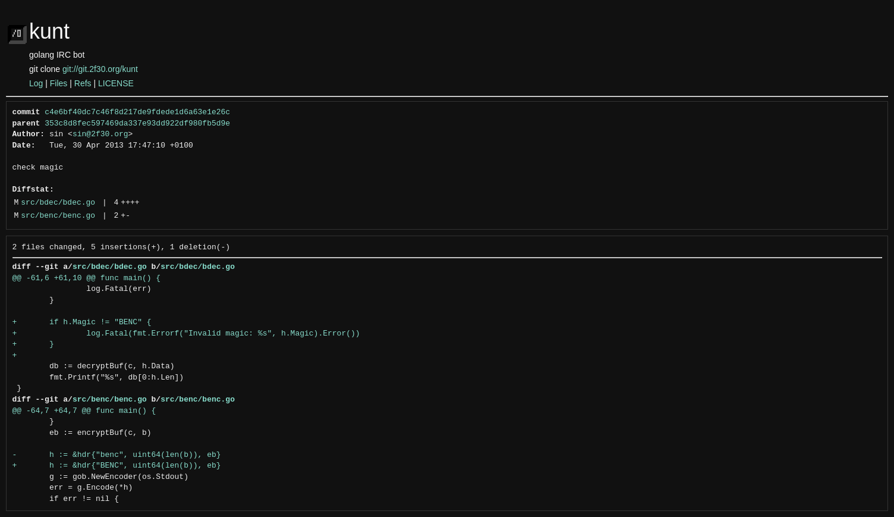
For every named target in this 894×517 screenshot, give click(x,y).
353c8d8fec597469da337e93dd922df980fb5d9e (137, 123)
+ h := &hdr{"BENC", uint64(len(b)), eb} (116, 465)
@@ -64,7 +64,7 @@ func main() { (84, 411)
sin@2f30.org (100, 134)
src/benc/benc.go (58, 216)
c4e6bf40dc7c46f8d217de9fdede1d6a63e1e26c (137, 112)
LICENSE (116, 83)
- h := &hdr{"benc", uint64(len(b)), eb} (116, 455)
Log (36, 83)
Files (59, 83)
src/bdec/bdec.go (58, 203)
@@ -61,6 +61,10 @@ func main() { (86, 278)
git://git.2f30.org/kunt (100, 69)
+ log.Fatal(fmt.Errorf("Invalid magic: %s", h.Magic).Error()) (186, 333)
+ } (33, 344)
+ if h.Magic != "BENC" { (82, 322)
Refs (83, 83)
